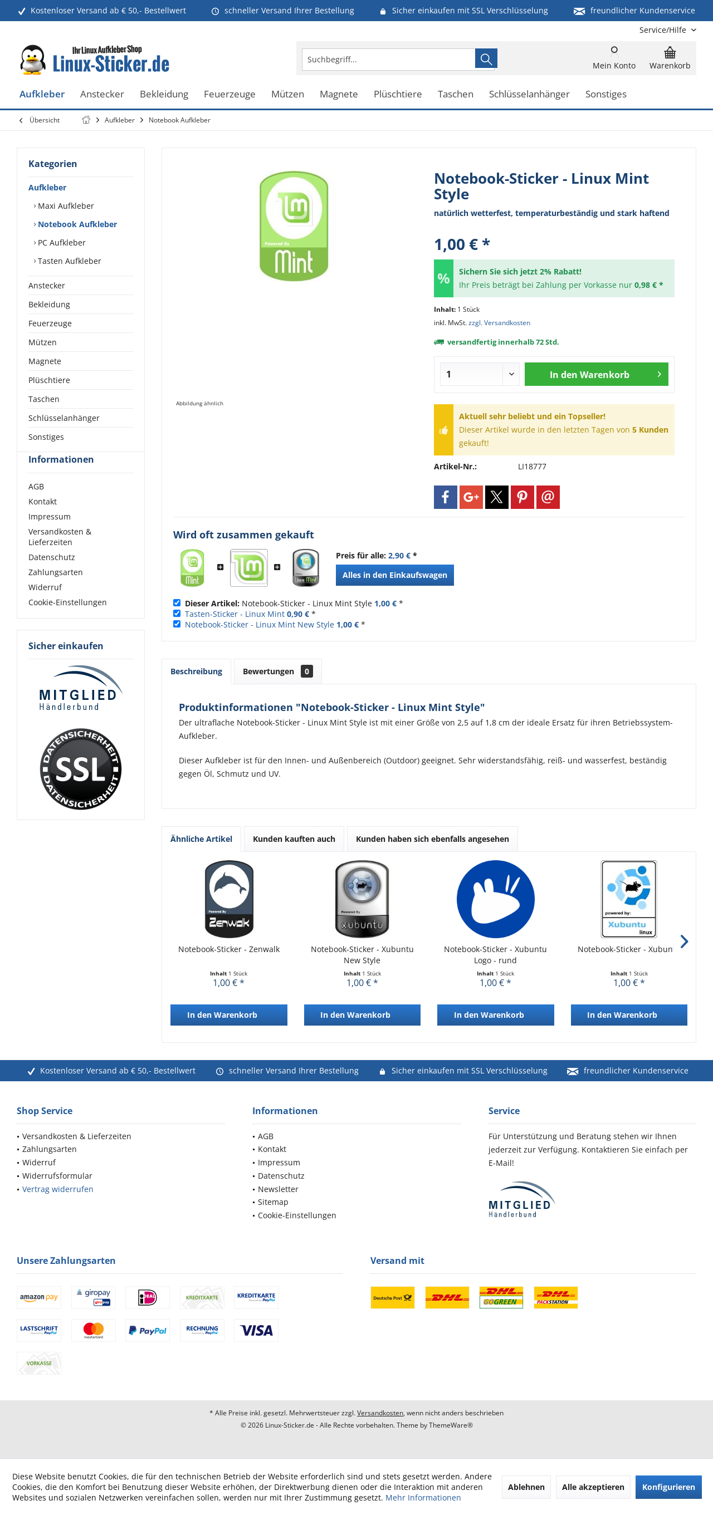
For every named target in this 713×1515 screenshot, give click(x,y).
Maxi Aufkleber (65, 205)
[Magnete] (339, 94)
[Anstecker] (102, 94)
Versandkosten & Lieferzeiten (59, 556)
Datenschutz (51, 577)
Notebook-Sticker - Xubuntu (629, 949)
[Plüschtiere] (398, 94)
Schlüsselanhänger (64, 418)
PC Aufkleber (61, 242)
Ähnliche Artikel (201, 839)
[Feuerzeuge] (229, 94)
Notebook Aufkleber (76, 224)
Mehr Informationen (423, 1497)
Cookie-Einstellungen (67, 622)
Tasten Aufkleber (68, 261)
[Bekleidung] (164, 94)
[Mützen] (287, 94)
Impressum (49, 536)
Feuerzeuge (50, 323)
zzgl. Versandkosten (499, 322)
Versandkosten (380, 1413)
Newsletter (278, 1189)
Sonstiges (46, 437)
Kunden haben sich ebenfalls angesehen (432, 839)
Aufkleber (47, 187)
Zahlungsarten (55, 592)
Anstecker (46, 285)
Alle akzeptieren (593, 1487)
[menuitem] (663, 30)
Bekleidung (49, 304)
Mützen (42, 342)
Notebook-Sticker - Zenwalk (229, 949)
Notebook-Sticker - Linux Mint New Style (259, 624)
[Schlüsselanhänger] (529, 94)
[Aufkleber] (42, 94)
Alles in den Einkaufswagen (395, 575)
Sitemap (273, 1202)
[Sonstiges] (606, 94)
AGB (36, 506)
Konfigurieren (668, 1487)
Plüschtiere (49, 380)
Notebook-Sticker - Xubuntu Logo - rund (495, 954)
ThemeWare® (451, 1425)
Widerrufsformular (57, 1175)
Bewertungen (278, 671)
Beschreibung (196, 671)
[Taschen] (455, 94)
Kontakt (42, 521)
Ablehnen (526, 1487)
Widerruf (45, 607)
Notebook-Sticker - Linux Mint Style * (294, 603)
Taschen (44, 399)
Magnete (44, 361)
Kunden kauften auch (294, 839)
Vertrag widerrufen (58, 1189)
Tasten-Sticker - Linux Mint (235, 614)
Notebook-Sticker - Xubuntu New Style (362, 954)
